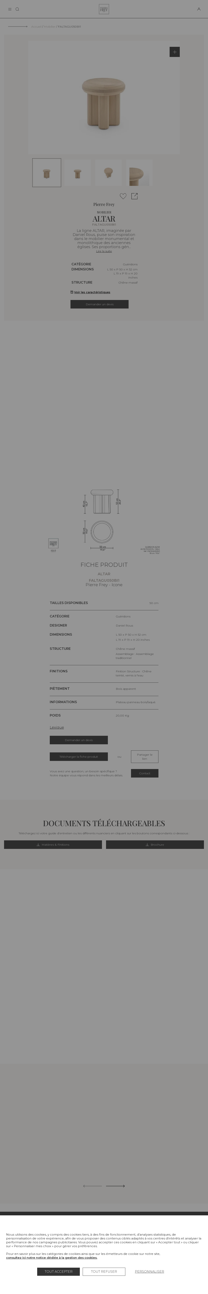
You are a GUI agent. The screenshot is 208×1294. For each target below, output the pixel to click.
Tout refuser (104, 1272)
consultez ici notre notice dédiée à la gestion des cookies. (51, 1258)
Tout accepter (59, 1272)
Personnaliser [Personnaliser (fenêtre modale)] (149, 1272)
